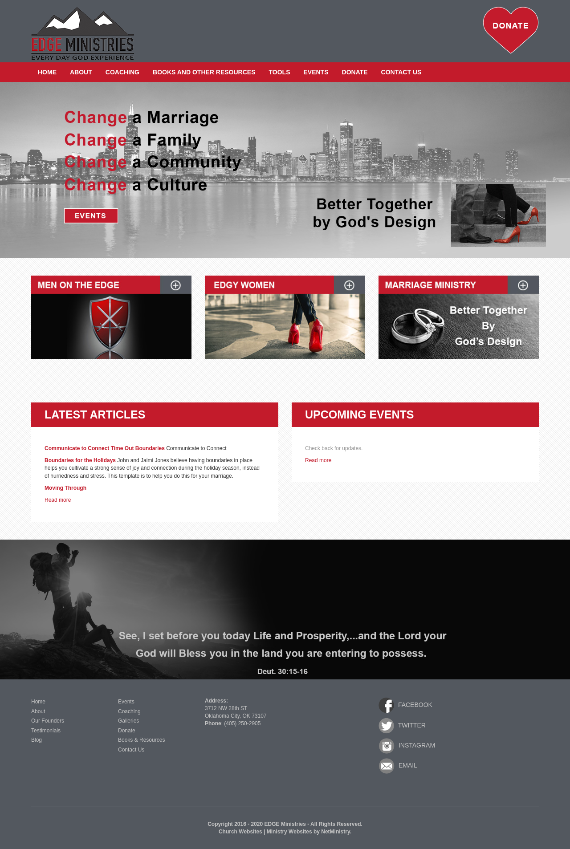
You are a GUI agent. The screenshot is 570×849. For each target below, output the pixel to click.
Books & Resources (141, 740)
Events (316, 72)
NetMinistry (335, 832)
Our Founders (47, 721)
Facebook (405, 705)
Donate (355, 72)
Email (398, 766)
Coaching (122, 72)
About (81, 72)
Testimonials (46, 730)
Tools (279, 72)
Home (47, 72)
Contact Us (401, 72)
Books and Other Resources (204, 72)
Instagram (407, 746)
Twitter (402, 726)
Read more (58, 500)
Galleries (128, 721)
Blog (36, 740)
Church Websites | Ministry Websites (266, 832)
